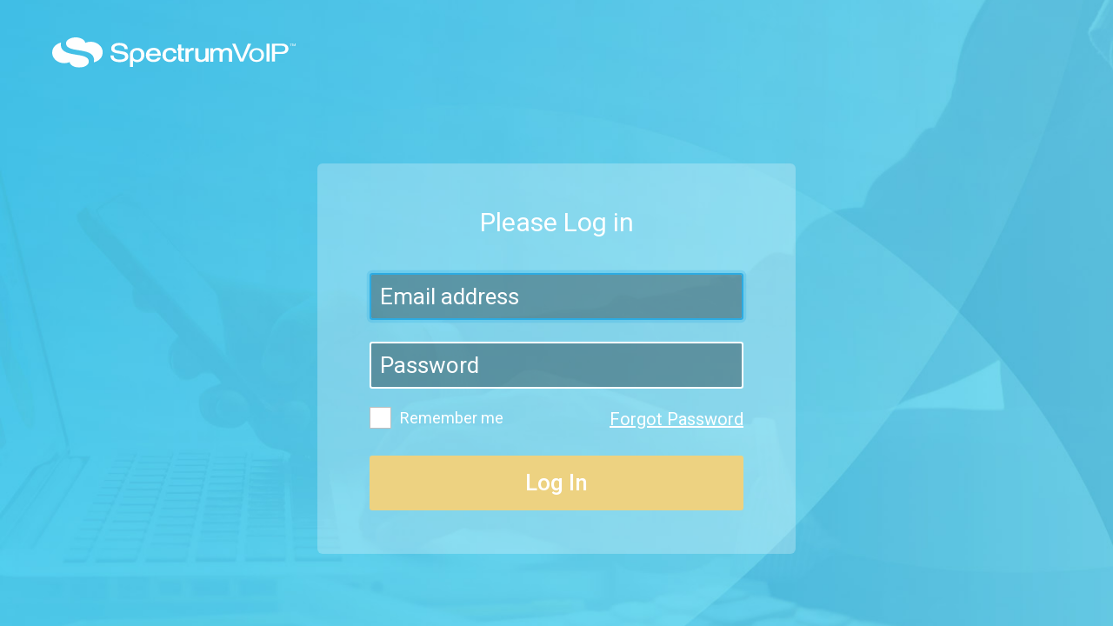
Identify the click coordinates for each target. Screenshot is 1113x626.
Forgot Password (676, 419)
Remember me (436, 418)
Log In (556, 483)
